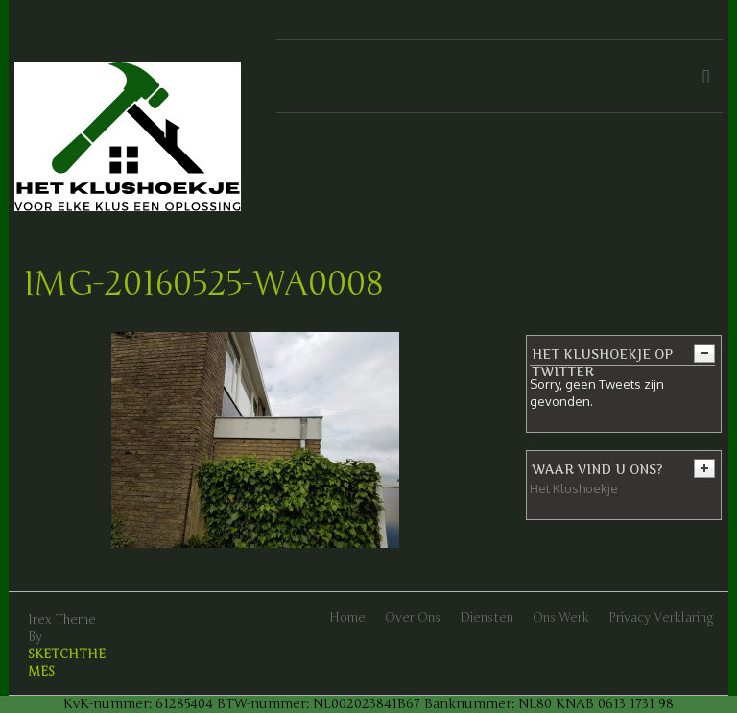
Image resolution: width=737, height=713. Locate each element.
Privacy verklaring (661, 618)
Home (347, 618)
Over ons (412, 618)
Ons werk (561, 618)
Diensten (486, 618)
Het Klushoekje (574, 488)
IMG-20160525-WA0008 (203, 284)
